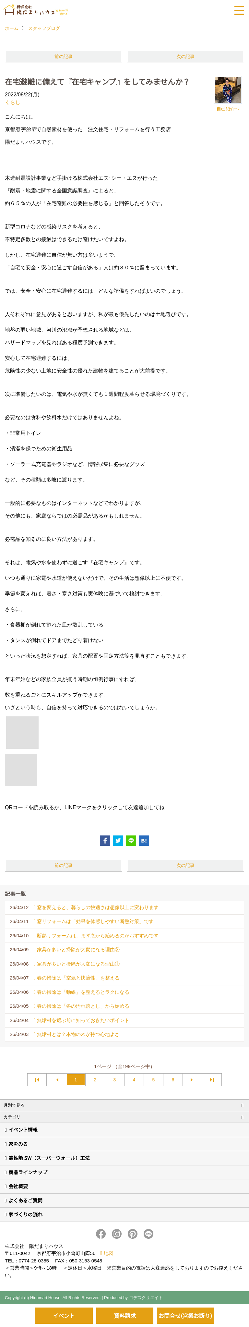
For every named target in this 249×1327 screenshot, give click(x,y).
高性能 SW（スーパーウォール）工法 (49, 1157)
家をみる (18, 1143)
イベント (64, 1315)
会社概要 (18, 1186)
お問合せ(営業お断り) (185, 1315)
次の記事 (185, 56)
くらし (12, 102)
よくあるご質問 (25, 1200)
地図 (108, 1253)
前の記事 (63, 56)
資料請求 (125, 1315)
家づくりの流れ (25, 1214)
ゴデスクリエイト (146, 1297)
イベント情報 (23, 1129)
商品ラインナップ (27, 1172)
